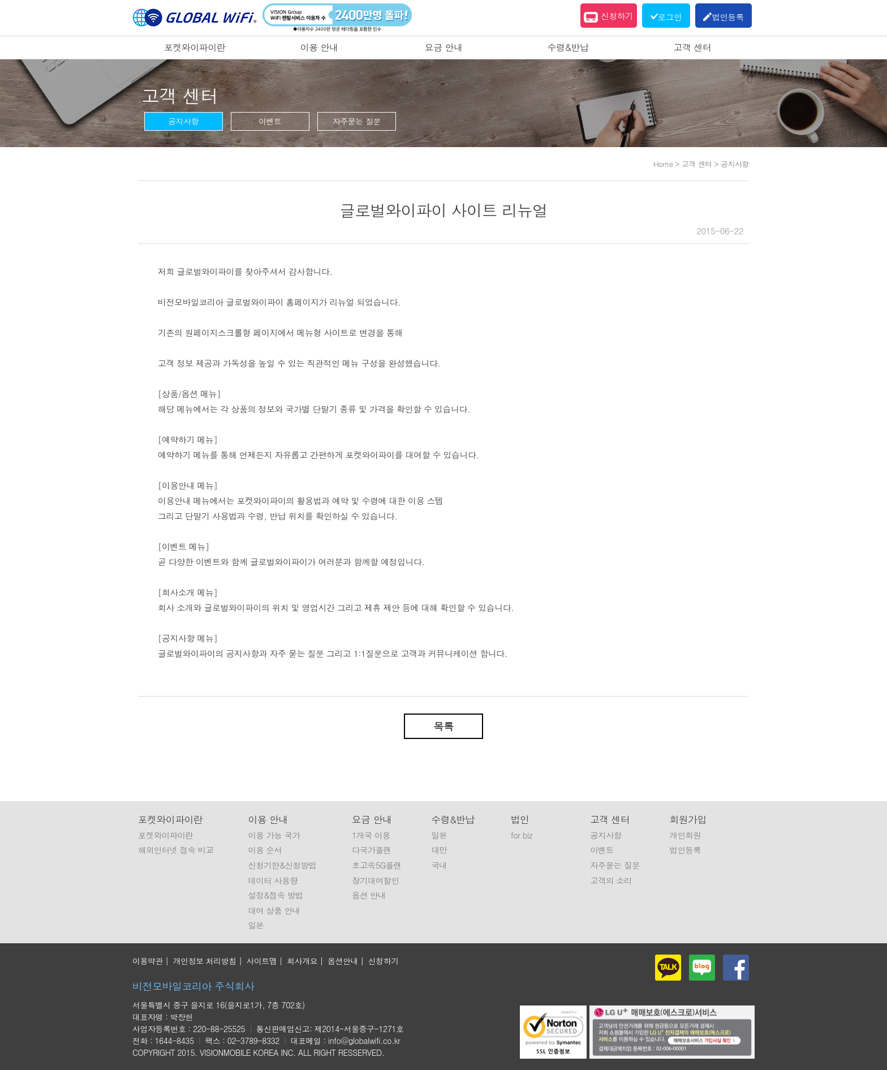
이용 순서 (265, 850)
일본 (256, 925)
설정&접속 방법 (275, 895)
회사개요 (302, 960)
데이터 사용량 (273, 880)
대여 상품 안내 (274, 910)
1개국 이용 (371, 835)
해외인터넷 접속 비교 (176, 850)
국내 (439, 865)
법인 (520, 819)
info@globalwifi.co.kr (364, 1040)
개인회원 (685, 835)
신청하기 (608, 17)
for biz (521, 835)
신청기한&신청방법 (282, 865)
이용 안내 (319, 47)
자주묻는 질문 (357, 121)
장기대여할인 (375, 880)
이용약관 (147, 960)
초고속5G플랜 (377, 865)
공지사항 (183, 121)
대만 (439, 850)
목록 (444, 726)
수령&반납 (568, 47)
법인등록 (685, 850)
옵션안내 (343, 960)
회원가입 (688, 819)
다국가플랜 (371, 850)
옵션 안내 (369, 895)
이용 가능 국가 (274, 835)
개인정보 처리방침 (204, 960)
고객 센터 (693, 47)
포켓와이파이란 (195, 47)
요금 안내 (444, 47)
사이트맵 (262, 960)
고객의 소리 (611, 880)
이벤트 (270, 121)
